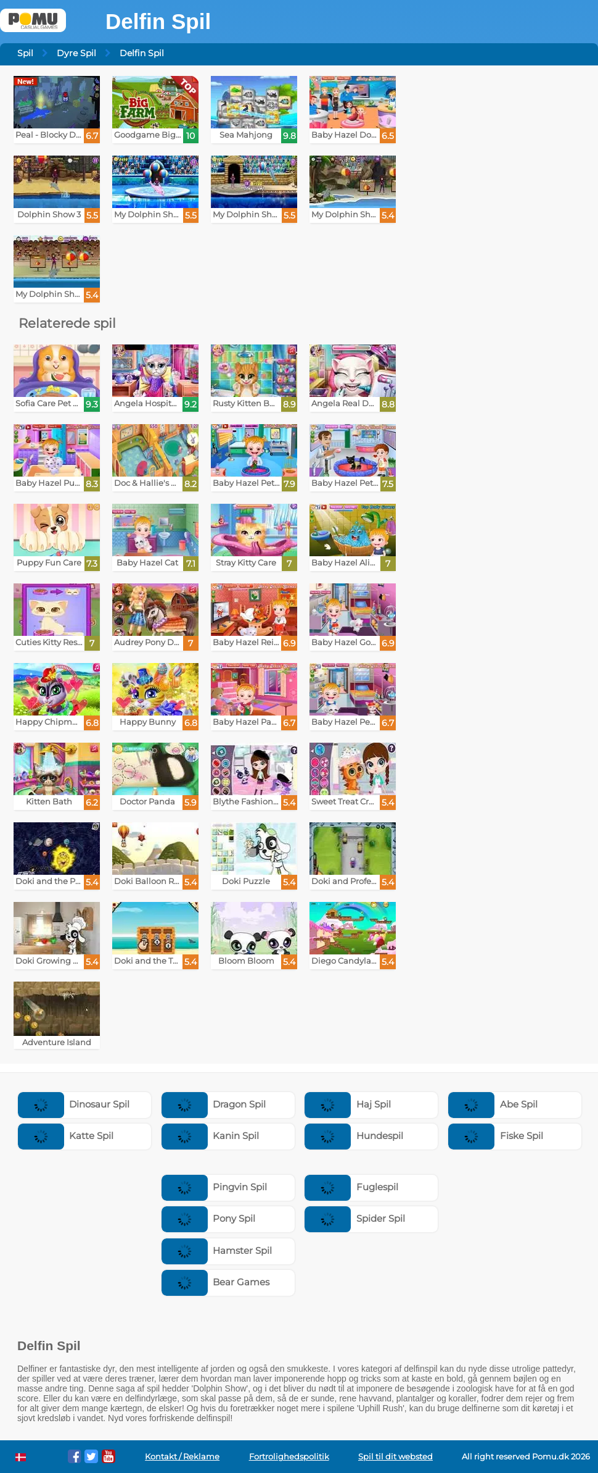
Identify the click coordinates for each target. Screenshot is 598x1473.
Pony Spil (209, 1218)
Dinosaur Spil (74, 1104)
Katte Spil (66, 1135)
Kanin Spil (211, 1135)
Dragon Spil (214, 1104)
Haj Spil (348, 1104)
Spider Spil (355, 1218)
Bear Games (216, 1282)
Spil (25, 53)
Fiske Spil (495, 1135)
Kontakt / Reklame (182, 1456)
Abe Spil (493, 1104)
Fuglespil (351, 1187)
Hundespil (354, 1135)
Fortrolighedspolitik (289, 1456)
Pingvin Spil (215, 1187)
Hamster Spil (217, 1250)
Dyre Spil (76, 53)
